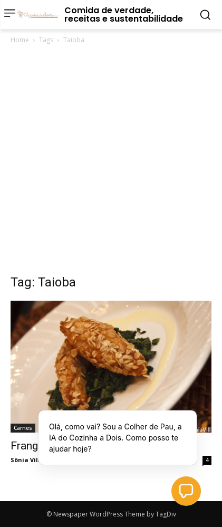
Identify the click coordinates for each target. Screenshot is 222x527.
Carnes (23, 428)
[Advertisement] (111, 162)
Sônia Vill (25, 460)
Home (20, 39)
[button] (186, 491)
